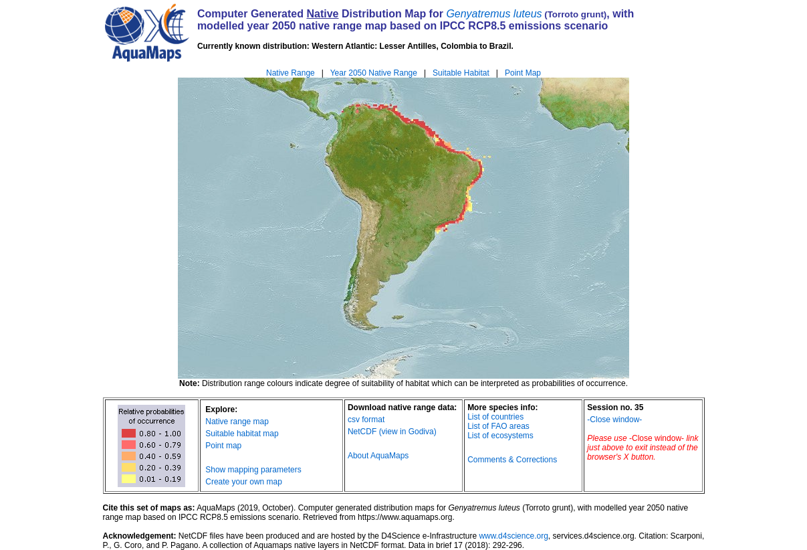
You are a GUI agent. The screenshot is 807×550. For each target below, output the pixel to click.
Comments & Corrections (512, 459)
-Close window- (614, 419)
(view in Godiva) (408, 431)
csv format (366, 419)
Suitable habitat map (241, 433)
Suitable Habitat (461, 73)
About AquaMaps (378, 455)
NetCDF (362, 431)
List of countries (495, 417)
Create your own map (243, 481)
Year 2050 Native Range (373, 73)
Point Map (523, 73)
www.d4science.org (513, 536)
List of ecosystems (500, 435)
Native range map (237, 421)
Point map (223, 445)
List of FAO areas (498, 426)
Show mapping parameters (253, 469)
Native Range (290, 73)
